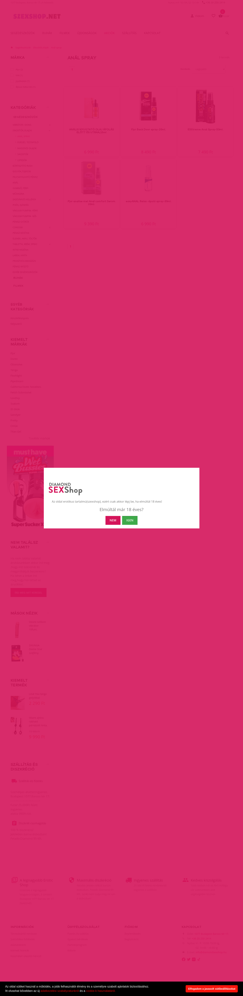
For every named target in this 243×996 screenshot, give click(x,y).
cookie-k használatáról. (101, 990)
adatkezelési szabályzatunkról (60, 990)
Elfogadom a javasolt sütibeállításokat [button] (211, 988)
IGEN (129, 520)
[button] (116, 991)
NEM (113, 520)
